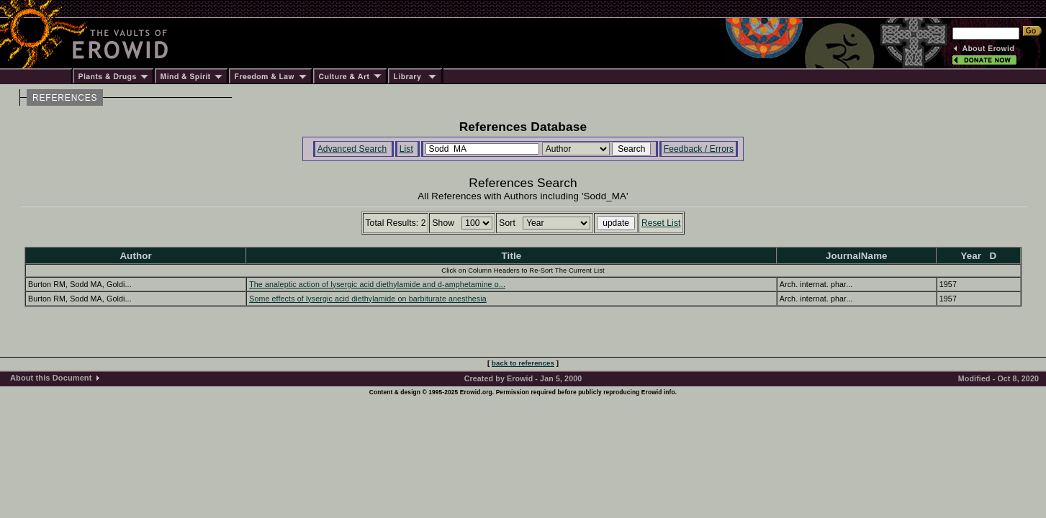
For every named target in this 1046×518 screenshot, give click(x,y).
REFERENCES (64, 98)
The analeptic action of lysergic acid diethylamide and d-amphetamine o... (377, 284)
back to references (523, 363)
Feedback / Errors (699, 149)
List (406, 149)
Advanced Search (352, 149)
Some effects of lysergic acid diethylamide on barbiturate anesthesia (368, 298)
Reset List (661, 223)
